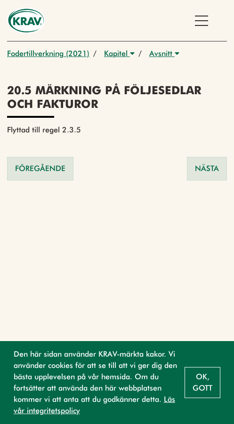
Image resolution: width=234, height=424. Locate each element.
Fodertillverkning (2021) (48, 53)
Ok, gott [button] (202, 382)
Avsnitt (164, 53)
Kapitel (119, 53)
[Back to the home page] (26, 20)
